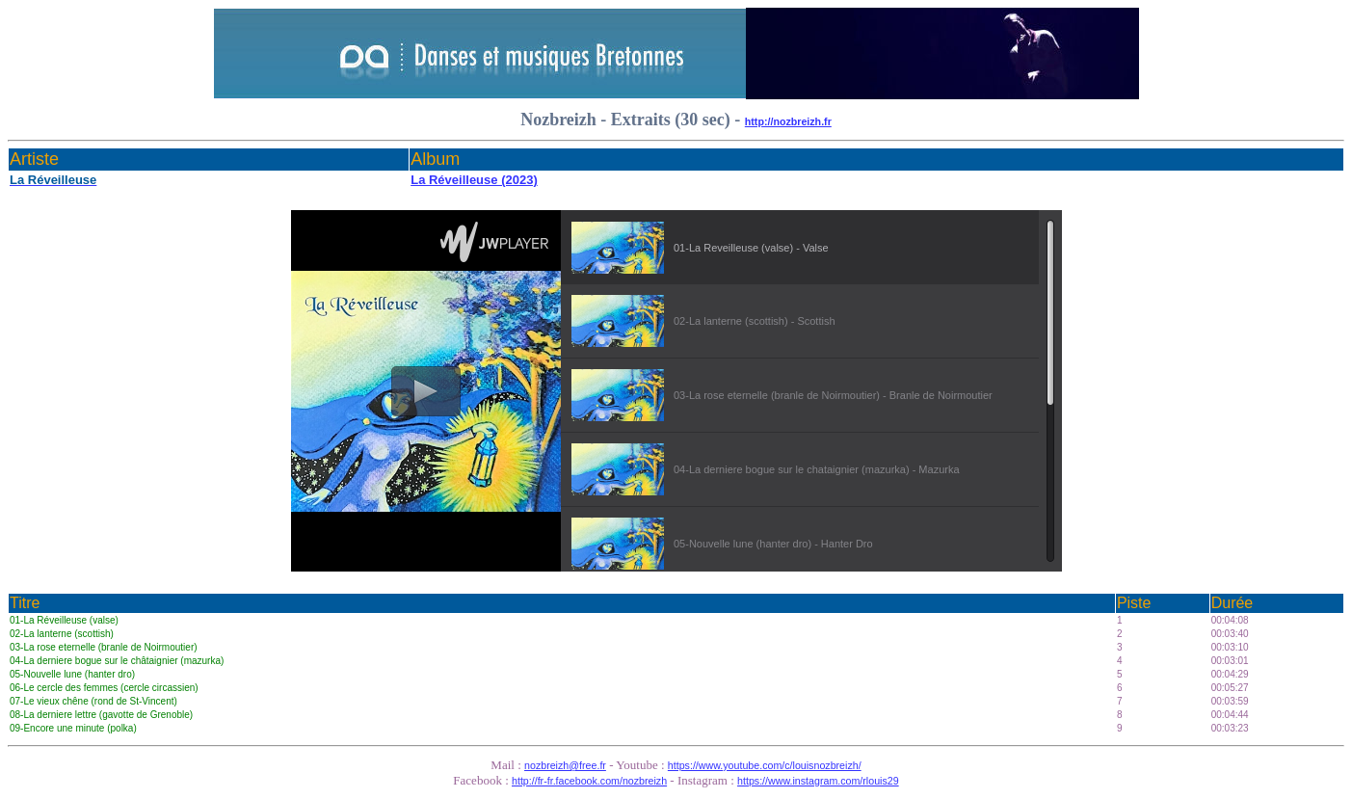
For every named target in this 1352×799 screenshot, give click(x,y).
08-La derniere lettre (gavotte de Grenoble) (101, 714)
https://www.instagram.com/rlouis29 (818, 780)
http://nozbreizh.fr (788, 121)
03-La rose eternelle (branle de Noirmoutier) (104, 647)
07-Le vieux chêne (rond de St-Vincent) (93, 701)
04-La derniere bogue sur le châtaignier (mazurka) (117, 660)
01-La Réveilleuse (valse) (64, 620)
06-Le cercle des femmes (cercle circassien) (104, 687)
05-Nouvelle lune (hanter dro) (72, 674)
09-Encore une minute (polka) (73, 728)
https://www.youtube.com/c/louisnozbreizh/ (765, 765)
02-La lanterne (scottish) (62, 633)
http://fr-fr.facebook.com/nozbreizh (589, 780)
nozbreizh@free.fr (565, 765)
